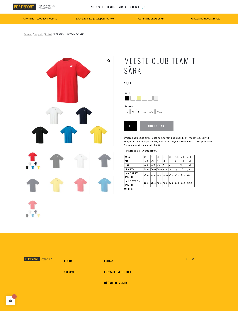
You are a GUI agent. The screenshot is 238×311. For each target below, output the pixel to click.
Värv (127, 93)
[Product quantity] (130, 126)
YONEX (123, 7)
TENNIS (68, 261)
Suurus (129, 106)
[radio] (127, 98)
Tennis (111, 7)
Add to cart (157, 126)
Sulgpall (38, 34)
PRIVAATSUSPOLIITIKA (117, 272)
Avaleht (28, 34)
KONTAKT (135, 7)
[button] (109, 60)
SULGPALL (97, 7)
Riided (48, 34)
